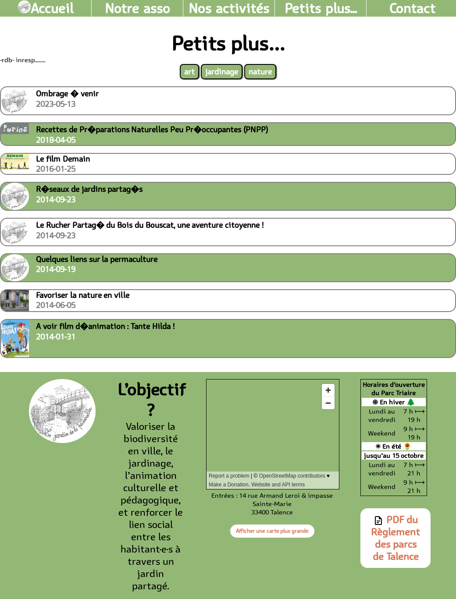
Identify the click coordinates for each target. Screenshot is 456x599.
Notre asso (137, 8)
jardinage (221, 72)
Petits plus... (321, 8)
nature (260, 72)
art (189, 72)
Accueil (46, 8)
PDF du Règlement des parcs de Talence (395, 538)
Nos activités (229, 8)
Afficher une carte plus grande (272, 531)
